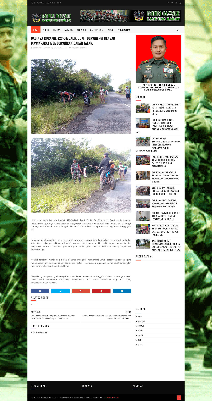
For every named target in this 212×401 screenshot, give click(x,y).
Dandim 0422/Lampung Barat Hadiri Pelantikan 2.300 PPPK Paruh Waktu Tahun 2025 (166, 109)
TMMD (140, 340)
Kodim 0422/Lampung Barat (54, 397)
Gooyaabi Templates (112, 397)
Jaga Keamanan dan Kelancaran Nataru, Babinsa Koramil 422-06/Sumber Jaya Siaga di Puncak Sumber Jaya (166, 245)
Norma (56, 29)
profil (140, 335)
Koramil (69, 29)
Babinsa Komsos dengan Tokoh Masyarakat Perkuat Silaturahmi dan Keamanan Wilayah (165, 177)
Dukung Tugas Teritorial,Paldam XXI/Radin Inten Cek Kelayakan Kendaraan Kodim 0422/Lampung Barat (158, 144)
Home (33, 3)
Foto (140, 317)
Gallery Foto (50, 3)
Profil (46, 29)
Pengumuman (123, 29)
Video (59, 3)
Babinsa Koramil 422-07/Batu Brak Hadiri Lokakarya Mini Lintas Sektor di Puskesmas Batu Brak (157, 126)
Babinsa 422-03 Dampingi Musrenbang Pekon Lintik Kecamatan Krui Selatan (164, 203)
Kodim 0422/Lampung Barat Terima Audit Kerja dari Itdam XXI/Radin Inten (165, 216)
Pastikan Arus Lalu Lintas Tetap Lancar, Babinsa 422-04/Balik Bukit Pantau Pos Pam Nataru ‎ (165, 230)
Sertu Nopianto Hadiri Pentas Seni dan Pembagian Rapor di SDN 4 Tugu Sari (165, 190)
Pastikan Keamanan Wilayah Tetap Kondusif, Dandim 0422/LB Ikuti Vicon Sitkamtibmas (165, 161)
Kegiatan (40, 3)
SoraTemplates (98, 397)
